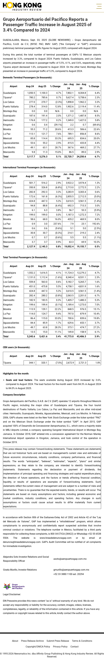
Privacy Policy (60, 646)
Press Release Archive (32, 640)
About (15, 640)
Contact (74, 646)
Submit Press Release (58, 640)
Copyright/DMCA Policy (38, 646)
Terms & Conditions (82, 640)
